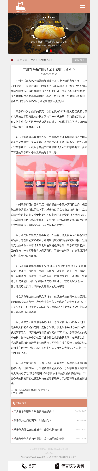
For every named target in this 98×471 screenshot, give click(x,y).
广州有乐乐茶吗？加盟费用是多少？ (34, 411)
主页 (33, 60)
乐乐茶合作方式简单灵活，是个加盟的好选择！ (40, 438)
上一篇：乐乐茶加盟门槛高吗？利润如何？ (30, 390)
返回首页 (80, 60)
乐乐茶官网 (65, 296)
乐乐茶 (27, 80)
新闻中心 (43, 60)
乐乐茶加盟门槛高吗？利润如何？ (33, 420)
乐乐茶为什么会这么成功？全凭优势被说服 (38, 429)
